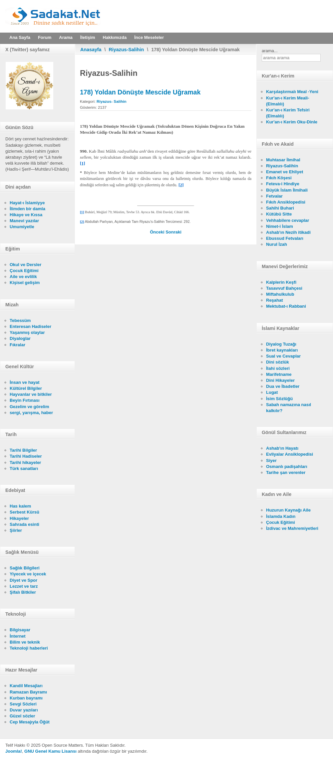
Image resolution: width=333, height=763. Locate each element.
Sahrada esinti (24, 524)
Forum (44, 37)
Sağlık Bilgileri (25, 567)
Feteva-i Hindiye (282, 183)
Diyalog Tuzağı (281, 344)
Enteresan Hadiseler (30, 326)
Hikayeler (19, 518)
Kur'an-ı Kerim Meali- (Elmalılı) (287, 100)
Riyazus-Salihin (126, 49)
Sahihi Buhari (280, 208)
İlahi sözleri (278, 368)
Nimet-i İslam (279, 226)
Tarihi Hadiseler (26, 456)
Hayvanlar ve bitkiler (31, 394)
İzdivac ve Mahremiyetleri (292, 528)
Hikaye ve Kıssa (26, 214)
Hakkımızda (115, 37)
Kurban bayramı (26, 697)
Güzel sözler (22, 715)
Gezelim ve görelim (29, 406)
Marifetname (279, 374)
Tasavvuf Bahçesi (284, 288)
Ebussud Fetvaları (284, 238)
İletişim (87, 37)
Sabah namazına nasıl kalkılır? (288, 407)
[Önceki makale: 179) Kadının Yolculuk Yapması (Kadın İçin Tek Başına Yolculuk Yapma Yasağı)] (158, 231)
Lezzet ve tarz (24, 586)
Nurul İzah (276, 244)
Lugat (272, 392)
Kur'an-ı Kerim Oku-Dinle (291, 121)
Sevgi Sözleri (23, 703)
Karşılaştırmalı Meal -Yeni (292, 91)
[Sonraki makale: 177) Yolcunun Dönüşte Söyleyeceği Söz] (173, 231)
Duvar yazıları (24, 709)
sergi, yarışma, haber (31, 412)
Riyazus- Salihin (112, 101)
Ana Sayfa (19, 37)
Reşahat (274, 300)
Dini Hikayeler (280, 380)
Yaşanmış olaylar (27, 332)
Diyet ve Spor (23, 580)
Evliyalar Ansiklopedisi (289, 454)
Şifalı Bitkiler (23, 592)
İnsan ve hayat (25, 382)
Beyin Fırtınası (25, 400)
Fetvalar (274, 196)
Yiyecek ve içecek (28, 573)
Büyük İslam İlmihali (287, 190)
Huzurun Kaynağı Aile (288, 510)
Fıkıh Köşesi (279, 177)
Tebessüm (20, 320)
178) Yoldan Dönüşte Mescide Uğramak (140, 92)
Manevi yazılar (24, 220)
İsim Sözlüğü (279, 398)
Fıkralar (17, 344)
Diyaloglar (20, 338)
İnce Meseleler (149, 37)
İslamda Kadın (280, 516)
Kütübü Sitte (279, 214)
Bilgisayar (20, 629)
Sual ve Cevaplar (283, 356)
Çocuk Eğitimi (24, 270)
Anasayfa (91, 49)
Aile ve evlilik (23, 276)
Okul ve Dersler (25, 264)
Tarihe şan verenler (285, 472)
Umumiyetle (22, 226)
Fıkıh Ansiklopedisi (285, 202)
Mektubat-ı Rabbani (286, 306)
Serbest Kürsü (24, 512)
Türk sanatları (24, 468)
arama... (270, 50)
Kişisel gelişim (25, 282)
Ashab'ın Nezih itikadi (288, 232)
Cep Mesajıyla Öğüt (30, 721)
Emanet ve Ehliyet (284, 171)
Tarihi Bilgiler (23, 450)
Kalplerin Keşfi (281, 282)
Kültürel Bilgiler (26, 388)
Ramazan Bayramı (28, 691)
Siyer (271, 460)
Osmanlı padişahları (286, 466)
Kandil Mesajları (26, 685)
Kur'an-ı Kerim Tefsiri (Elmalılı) (288, 112)
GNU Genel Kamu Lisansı (50, 751)
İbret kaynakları (282, 350)
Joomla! (13, 751)
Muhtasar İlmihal (283, 159)
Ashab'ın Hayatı (282, 448)
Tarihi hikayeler (25, 462)
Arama (65, 37)
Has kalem (20, 506)
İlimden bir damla (27, 208)
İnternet (18, 636)
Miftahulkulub (280, 294)
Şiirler (16, 530)
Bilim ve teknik (25, 642)
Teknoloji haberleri (29, 648)
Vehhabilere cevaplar (287, 220)
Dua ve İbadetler (282, 386)
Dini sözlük (277, 362)
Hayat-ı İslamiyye (27, 202)
